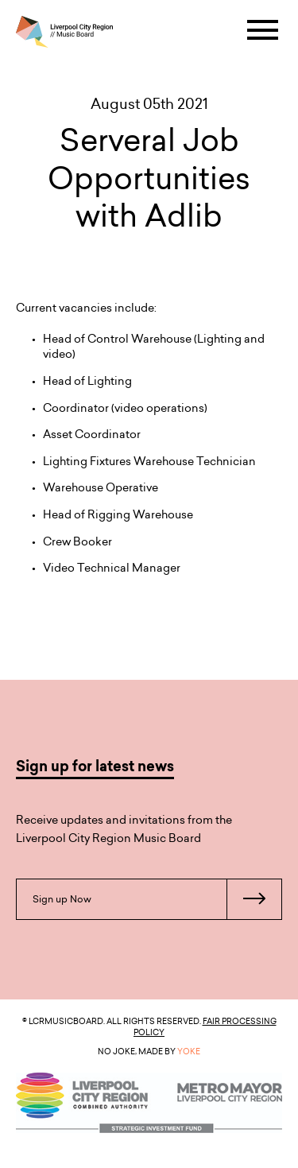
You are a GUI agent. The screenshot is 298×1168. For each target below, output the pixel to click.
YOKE (188, 1051)
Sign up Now (157, 899)
